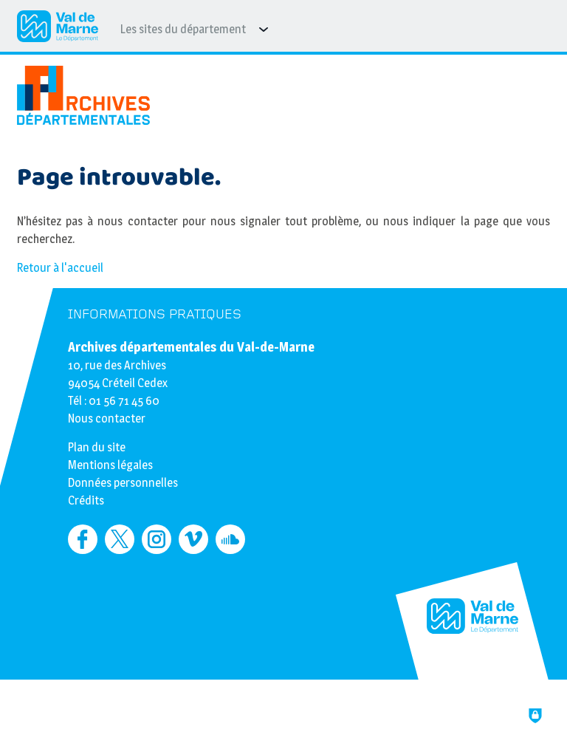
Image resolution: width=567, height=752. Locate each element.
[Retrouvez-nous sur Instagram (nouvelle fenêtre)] (156, 539)
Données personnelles (123, 483)
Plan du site (97, 447)
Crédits (86, 500)
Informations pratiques (154, 314)
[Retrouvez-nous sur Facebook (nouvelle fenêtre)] (82, 539)
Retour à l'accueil (60, 268)
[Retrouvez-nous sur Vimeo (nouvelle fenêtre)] (193, 539)
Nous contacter (106, 418)
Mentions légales (110, 465)
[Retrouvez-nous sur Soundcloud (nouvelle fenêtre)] (230, 539)
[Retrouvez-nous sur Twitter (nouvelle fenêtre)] (119, 539)
